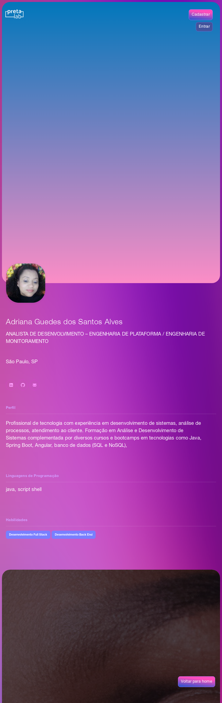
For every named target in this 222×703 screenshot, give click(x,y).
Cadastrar (201, 14)
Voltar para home (196, 681)
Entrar (204, 26)
